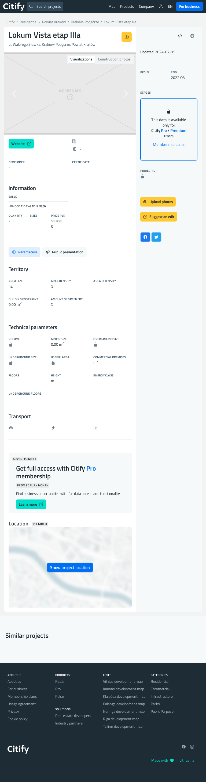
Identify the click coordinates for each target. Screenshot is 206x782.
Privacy (13, 711)
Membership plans (169, 144)
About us (14, 681)
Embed (40, 524)
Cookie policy (18, 719)
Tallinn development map (122, 726)
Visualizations (81, 59)
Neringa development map (124, 711)
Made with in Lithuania (172, 760)
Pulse (59, 696)
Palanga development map (124, 704)
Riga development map (121, 719)
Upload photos (158, 201)
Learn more (31, 504)
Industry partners (69, 723)
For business (189, 6)
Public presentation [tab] (64, 252)
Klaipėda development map (124, 696)
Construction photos (114, 59)
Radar (60, 681)
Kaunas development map (123, 689)
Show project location (70, 567)
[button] (14, 93)
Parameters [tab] (24, 252)
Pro (58, 689)
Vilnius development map (123, 681)
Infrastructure (162, 696)
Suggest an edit (158, 216)
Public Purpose (162, 711)
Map (111, 6)
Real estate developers (73, 715)
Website (21, 143)
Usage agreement (22, 704)
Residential (159, 681)
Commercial (160, 689)
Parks (155, 704)
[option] (70, 93)
